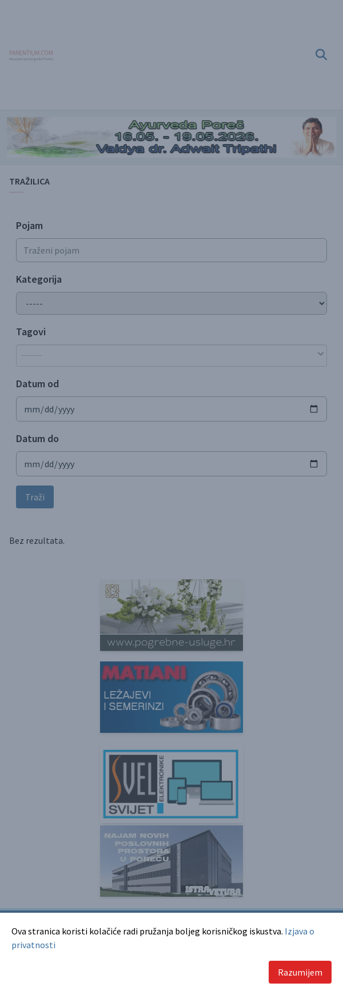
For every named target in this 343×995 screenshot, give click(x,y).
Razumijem (300, 972)
